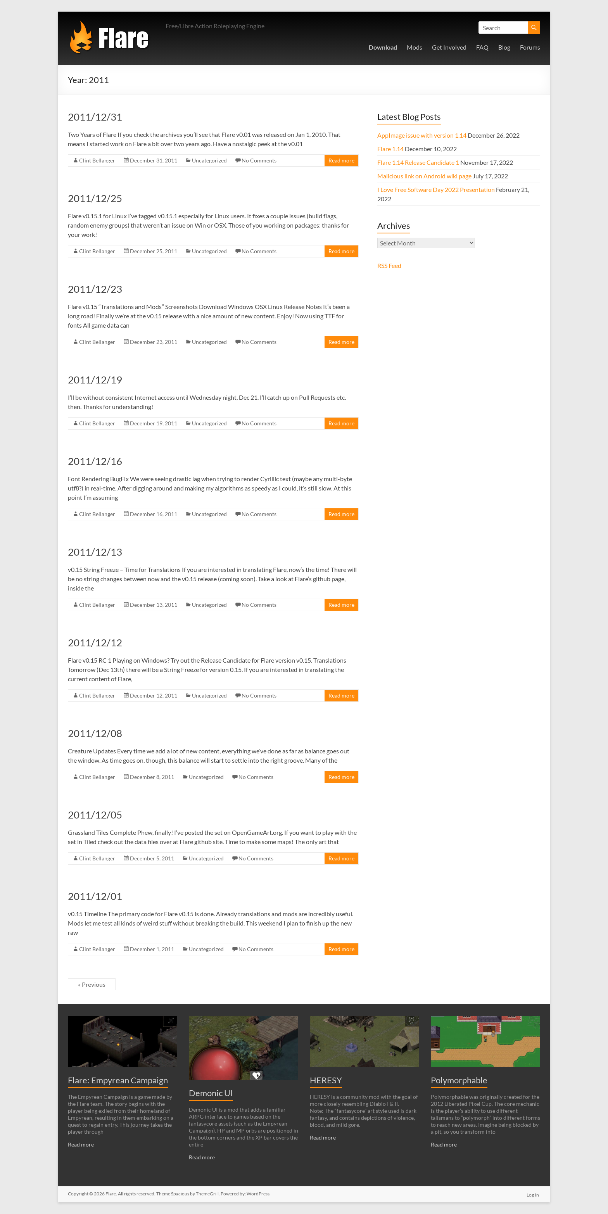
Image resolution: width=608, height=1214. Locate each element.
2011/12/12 (95, 642)
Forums (530, 47)
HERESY (326, 1080)
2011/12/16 (95, 461)
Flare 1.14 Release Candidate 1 (418, 162)
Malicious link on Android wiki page (424, 176)
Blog (504, 47)
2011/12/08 (95, 733)
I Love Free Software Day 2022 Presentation (436, 189)
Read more (341, 160)
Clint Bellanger (97, 160)
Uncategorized (209, 160)
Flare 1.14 (390, 148)
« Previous (91, 984)
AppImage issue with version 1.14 (421, 135)
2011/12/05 (95, 814)
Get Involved (449, 47)
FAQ (482, 47)
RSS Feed (389, 265)
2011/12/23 (95, 289)
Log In (534, 1194)
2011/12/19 (95, 379)
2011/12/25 (95, 198)
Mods (414, 47)
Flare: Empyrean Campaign (118, 1080)
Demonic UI (211, 1093)
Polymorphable (459, 1080)
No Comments (259, 160)
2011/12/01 (95, 896)
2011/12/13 (95, 552)
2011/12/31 (95, 117)
